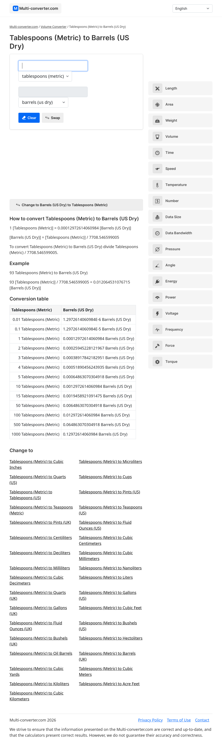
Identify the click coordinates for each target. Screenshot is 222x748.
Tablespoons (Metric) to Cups (105, 476)
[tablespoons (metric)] (53, 66)
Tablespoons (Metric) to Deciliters (40, 552)
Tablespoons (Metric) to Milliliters (40, 568)
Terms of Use (179, 720)
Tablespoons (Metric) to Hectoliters (110, 638)
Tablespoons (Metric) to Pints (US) (109, 491)
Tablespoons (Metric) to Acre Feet (109, 683)
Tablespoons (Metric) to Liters (106, 577)
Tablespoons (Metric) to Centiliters (41, 537)
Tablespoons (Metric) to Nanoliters (110, 568)
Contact (202, 720)
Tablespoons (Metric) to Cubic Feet (110, 607)
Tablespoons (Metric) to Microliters (110, 461)
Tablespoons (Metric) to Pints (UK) (40, 522)
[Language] (192, 8)
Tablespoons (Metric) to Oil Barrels (41, 653)
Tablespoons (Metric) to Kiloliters (39, 683)
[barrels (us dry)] (53, 92)
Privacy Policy (150, 720)
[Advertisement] (76, 163)
